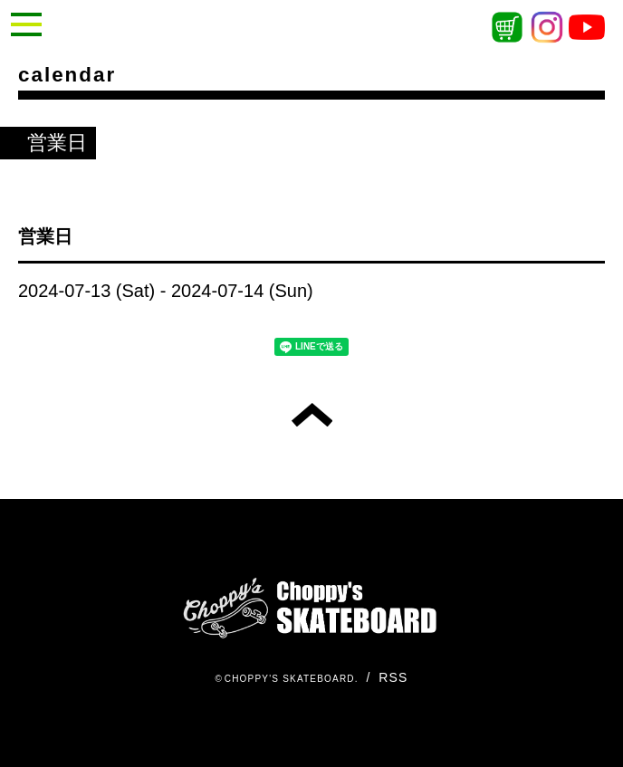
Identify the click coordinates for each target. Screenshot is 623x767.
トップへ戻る (312, 415)
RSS (393, 677)
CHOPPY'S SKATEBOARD (290, 679)
